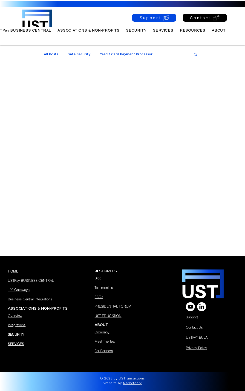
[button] (193, 30)
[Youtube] (190, 306)
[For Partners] (124, 350)
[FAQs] (124, 296)
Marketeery (132, 383)
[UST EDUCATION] (124, 315)
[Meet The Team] (124, 341)
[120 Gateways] (40, 289)
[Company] (124, 332)
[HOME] (40, 271)
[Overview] (40, 315)
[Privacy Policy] (210, 347)
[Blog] (124, 278)
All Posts (51, 54)
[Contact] (205, 18)
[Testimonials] (124, 287)
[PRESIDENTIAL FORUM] (124, 306)
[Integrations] (40, 324)
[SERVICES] (40, 343)
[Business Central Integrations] (40, 299)
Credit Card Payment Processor (126, 54)
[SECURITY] (40, 334)
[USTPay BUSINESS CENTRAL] (40, 280)
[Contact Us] (206, 327)
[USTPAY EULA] (210, 337)
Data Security (78, 54)
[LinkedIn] (201, 306)
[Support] (154, 18)
